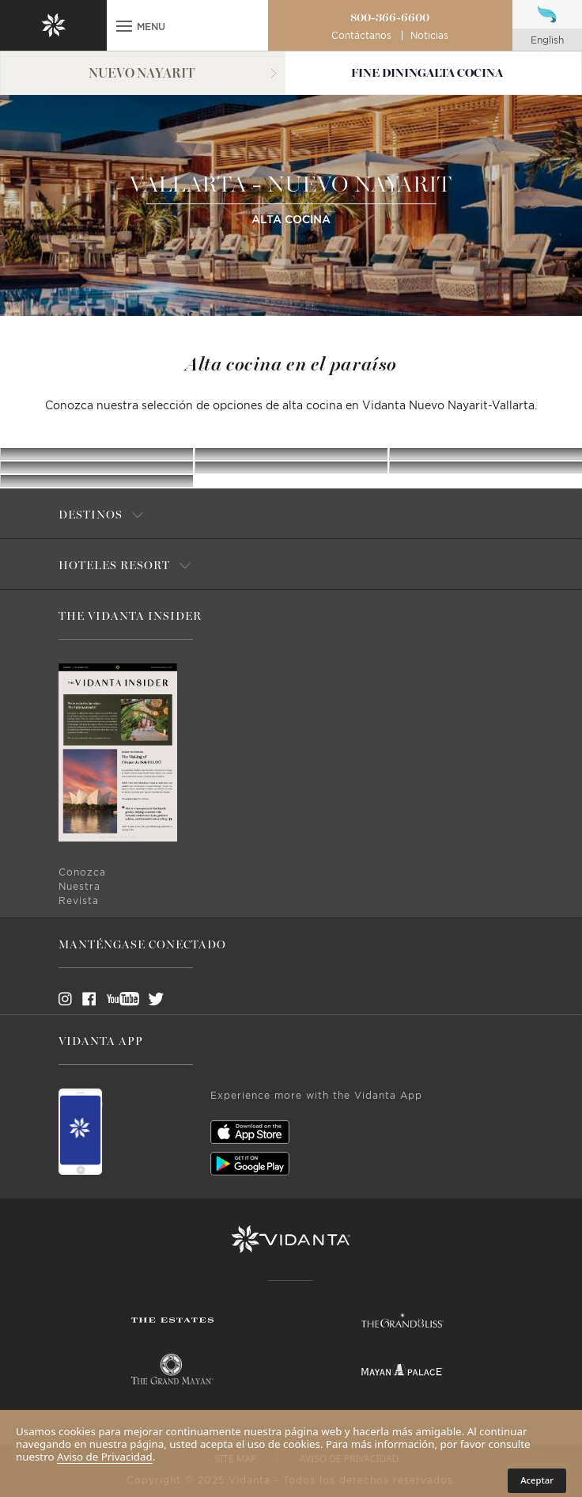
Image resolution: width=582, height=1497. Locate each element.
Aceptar (537, 1480)
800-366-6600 (389, 17)
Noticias (429, 35)
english (547, 40)
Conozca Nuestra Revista (82, 887)
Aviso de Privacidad (105, 1457)
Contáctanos (361, 35)
